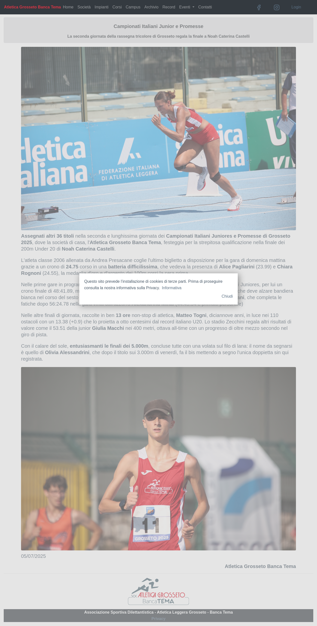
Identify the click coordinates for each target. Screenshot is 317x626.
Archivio (151, 7)
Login (296, 7)
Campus (133, 7)
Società (84, 7)
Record (168, 7)
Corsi (117, 7)
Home (68, 7)
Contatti (205, 7)
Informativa (172, 288)
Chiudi (227, 296)
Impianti (101, 7)
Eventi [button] (185, 7)
